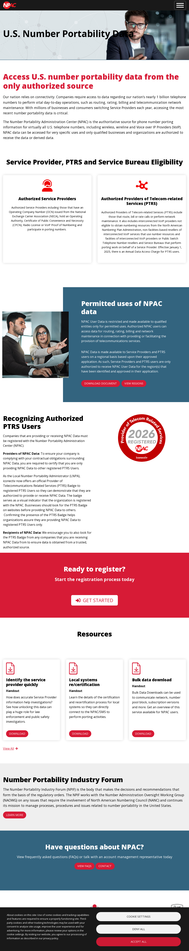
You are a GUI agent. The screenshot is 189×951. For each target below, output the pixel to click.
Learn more (14, 815)
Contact (105, 866)
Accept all (138, 941)
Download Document (100, 383)
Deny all (138, 929)
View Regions (133, 383)
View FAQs (84, 866)
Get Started (94, 600)
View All (10, 748)
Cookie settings (138, 916)
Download (17, 733)
